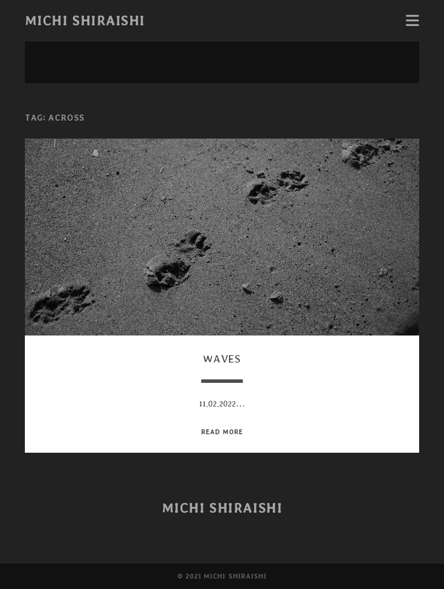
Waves (222, 359)
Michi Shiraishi (85, 20)
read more (222, 431)
